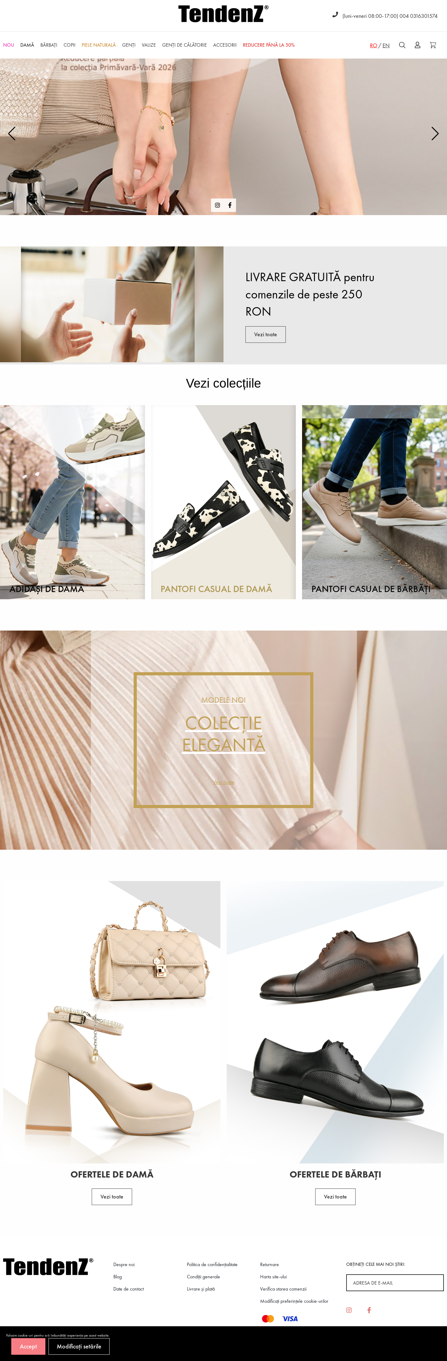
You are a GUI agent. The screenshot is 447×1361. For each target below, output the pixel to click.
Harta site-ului (273, 1276)
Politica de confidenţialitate (212, 1264)
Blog (117, 1276)
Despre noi (124, 1264)
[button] (435, 134)
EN (386, 45)
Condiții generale (203, 1276)
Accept (28, 1346)
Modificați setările (79, 1346)
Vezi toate (265, 334)
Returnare (269, 1264)
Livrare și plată (201, 1289)
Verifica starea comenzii (283, 1289)
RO (373, 45)
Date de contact (128, 1289)
